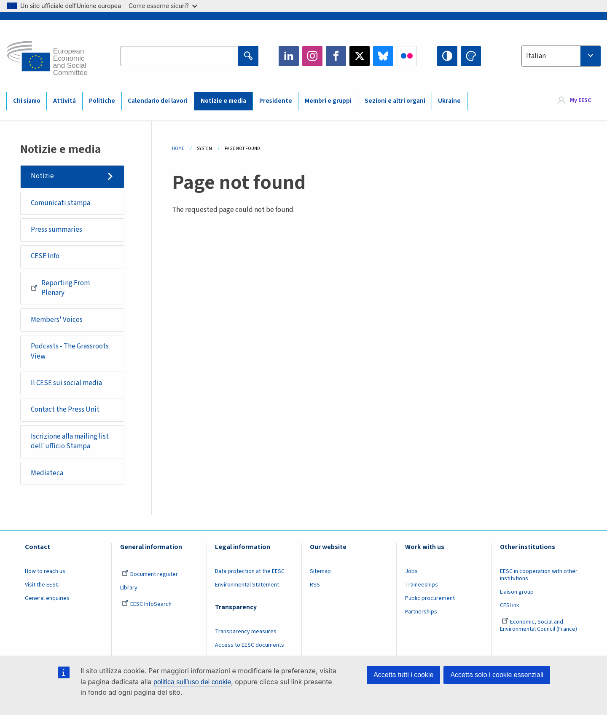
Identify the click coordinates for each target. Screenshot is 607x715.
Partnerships (421, 612)
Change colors (471, 56)
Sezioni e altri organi (395, 100)
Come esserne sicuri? (163, 5)
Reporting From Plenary (60, 288)
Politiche (102, 100)
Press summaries (56, 230)
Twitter (359, 56)
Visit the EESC (42, 585)
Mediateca (47, 473)
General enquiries (47, 598)
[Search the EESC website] (179, 56)
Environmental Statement (247, 585)
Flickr (407, 56)
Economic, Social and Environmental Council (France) (539, 625)
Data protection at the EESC (250, 571)
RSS (315, 585)
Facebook (336, 56)
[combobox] (561, 56)
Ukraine (449, 100)
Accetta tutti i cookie (403, 674)
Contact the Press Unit (65, 409)
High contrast (447, 56)
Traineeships (421, 585)
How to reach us (45, 571)
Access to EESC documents (249, 645)
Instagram (312, 56)
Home (178, 148)
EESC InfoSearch (147, 604)
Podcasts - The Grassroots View (70, 351)
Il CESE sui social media (66, 383)
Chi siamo (26, 100)
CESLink (509, 605)
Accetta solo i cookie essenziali (496, 674)
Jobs (411, 571)
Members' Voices (57, 320)
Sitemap (320, 571)
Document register (150, 574)
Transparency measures (246, 631)
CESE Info (45, 256)
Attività (64, 100)
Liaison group (517, 592)
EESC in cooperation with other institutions (538, 575)
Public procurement (430, 598)
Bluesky (383, 56)
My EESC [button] (580, 100)
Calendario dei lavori (158, 100)
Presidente (275, 100)
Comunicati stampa (60, 203)
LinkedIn (289, 56)
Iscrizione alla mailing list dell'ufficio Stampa (70, 441)
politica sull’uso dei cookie (192, 682)
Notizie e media (223, 100)
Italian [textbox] (536, 56)
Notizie (42, 176)
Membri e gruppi (328, 100)
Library (128, 588)
